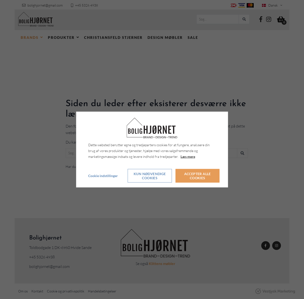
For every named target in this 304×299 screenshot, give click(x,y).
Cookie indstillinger (103, 176)
